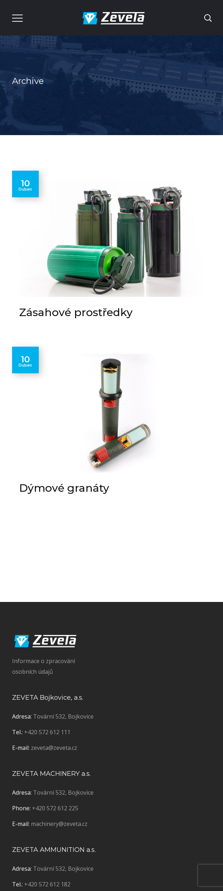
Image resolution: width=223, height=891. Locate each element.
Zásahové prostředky (76, 312)
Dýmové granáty (64, 488)
